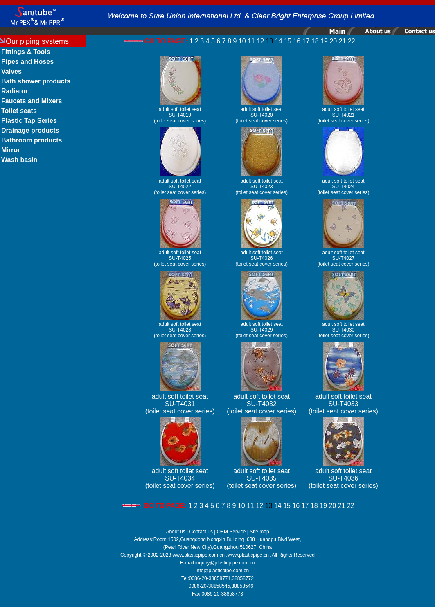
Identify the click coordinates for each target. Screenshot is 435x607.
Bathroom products (31, 140)
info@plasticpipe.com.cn (222, 570)
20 (333, 41)
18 (315, 41)
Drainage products (30, 130)
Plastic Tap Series (29, 120)
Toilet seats (19, 110)
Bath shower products (35, 81)
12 (260, 41)
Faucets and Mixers (31, 100)
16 (296, 41)
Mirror (10, 150)
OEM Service (231, 532)
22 (351, 41)
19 (324, 41)
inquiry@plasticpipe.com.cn (225, 563)
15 (287, 41)
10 (242, 41)
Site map (259, 532)
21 (342, 41)
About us (175, 532)
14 (278, 41)
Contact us (201, 532)
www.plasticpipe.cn (248, 555)
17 (306, 41)
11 (251, 41)
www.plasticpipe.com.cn (199, 555)
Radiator (14, 91)
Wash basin (19, 159)
